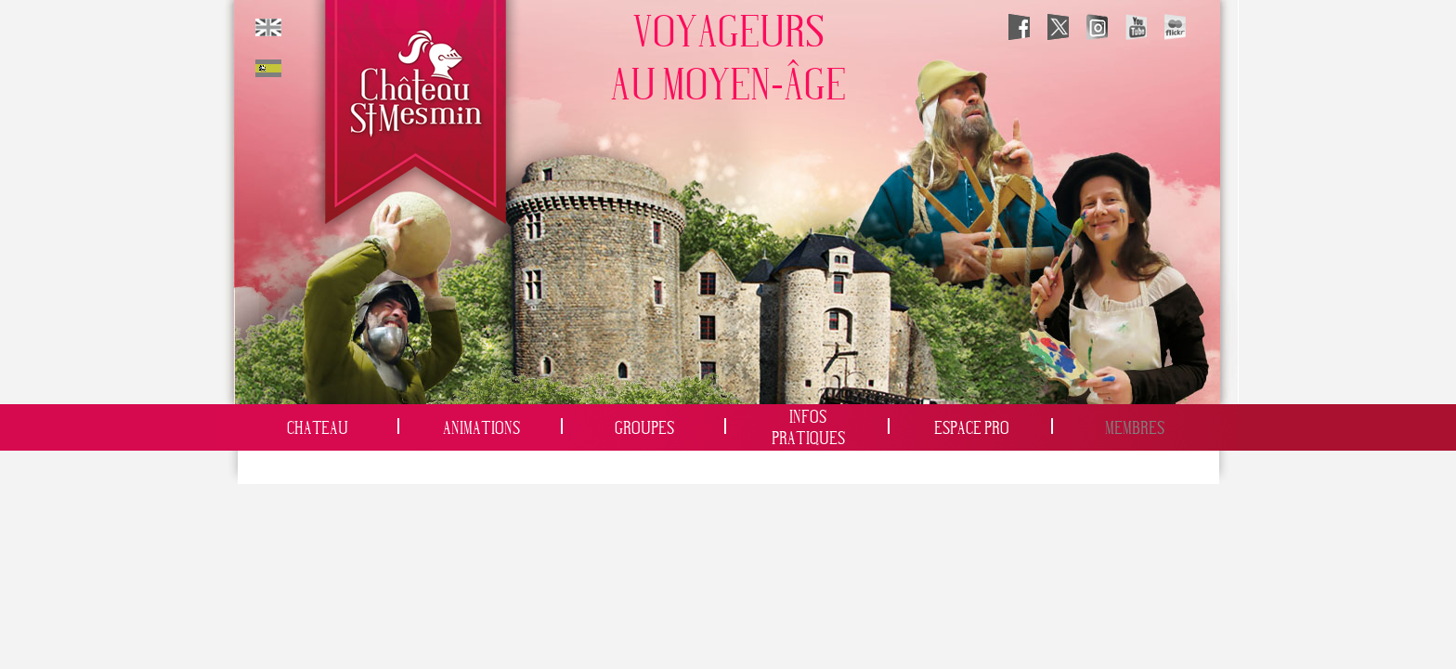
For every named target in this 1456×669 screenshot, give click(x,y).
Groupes (644, 428)
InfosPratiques (808, 428)
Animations (481, 428)
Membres (1134, 428)
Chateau (317, 428)
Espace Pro (971, 428)
